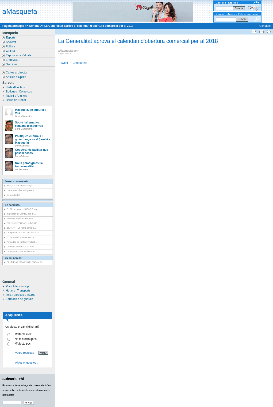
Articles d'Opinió (16, 77)
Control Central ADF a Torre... (21, 246)
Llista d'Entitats (16, 87)
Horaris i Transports (18, 290)
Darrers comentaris (16, 181)
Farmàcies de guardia (19, 299)
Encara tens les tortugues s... (21, 190)
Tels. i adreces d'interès (20, 294)
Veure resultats (24, 352)
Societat (11, 42)
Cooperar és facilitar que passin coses (31, 151)
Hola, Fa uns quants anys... (20, 185)
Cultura (11, 51)
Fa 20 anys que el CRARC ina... (23, 209)
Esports (11, 37)
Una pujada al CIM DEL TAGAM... (23, 232)
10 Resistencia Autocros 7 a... (21, 237)
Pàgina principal (13, 25)
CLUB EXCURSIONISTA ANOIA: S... (25, 262)
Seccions (12, 64)
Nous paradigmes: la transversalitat (29, 164)
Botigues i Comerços (19, 91)
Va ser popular (13, 258)
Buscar (242, 19)
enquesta (14, 315)
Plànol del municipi (17, 286)
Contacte (265, 25)
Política (11, 46)
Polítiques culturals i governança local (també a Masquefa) (32, 139)
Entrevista (12, 59)
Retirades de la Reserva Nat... (22, 242)
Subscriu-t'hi (13, 379)
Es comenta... (13, 205)
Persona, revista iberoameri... (21, 218)
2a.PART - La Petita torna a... (21, 228)
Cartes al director (17, 72)
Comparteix (80, 63)
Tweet (64, 63)
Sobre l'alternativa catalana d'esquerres (29, 124)
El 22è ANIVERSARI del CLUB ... (23, 223)
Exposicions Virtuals (19, 55)
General (34, 25)
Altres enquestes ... (27, 362)
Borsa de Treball (16, 100)
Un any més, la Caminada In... (22, 251)
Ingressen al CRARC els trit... (21, 213)
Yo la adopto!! (13, 195)
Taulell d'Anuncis (16, 95)
